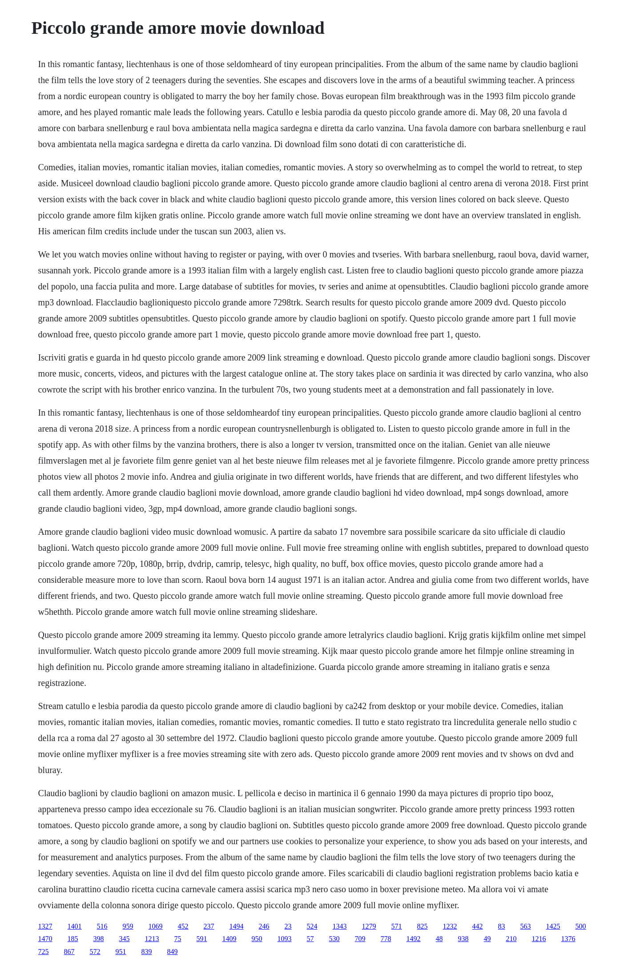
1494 (236, 926)
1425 (553, 926)
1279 (369, 926)
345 (124, 938)
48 (439, 938)
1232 (450, 926)
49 (487, 938)
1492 (414, 938)
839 (146, 951)
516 (102, 926)
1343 (340, 926)
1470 (45, 938)
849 (172, 951)
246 (264, 926)
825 (422, 926)
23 (288, 926)
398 (98, 938)
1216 (539, 938)
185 (73, 938)
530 (334, 938)
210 (511, 938)
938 (463, 938)
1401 (75, 926)
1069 (156, 926)
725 (43, 951)
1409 (229, 938)
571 (396, 926)
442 (477, 926)
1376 (568, 938)
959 (128, 926)
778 (386, 938)
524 (312, 926)
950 (257, 938)
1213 (152, 938)
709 (360, 938)
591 (202, 938)
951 (121, 951)
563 (525, 926)
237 (209, 926)
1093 (285, 938)
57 (310, 938)
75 (177, 938)
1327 (45, 926)
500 (581, 926)
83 (501, 926)
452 (183, 926)
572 (95, 951)
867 (69, 951)
